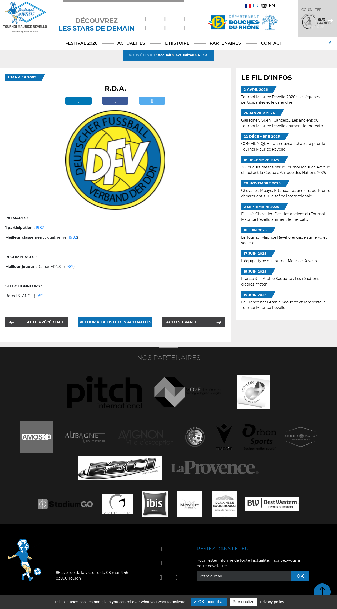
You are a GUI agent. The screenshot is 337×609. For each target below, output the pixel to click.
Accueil (164, 55)
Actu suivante (181, 322)
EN (268, 5)
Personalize (243, 602)
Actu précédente (46, 322)
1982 (40, 227)
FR (252, 5)
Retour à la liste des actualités (115, 322)
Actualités (184, 55)
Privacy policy (272, 602)
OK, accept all (209, 602)
